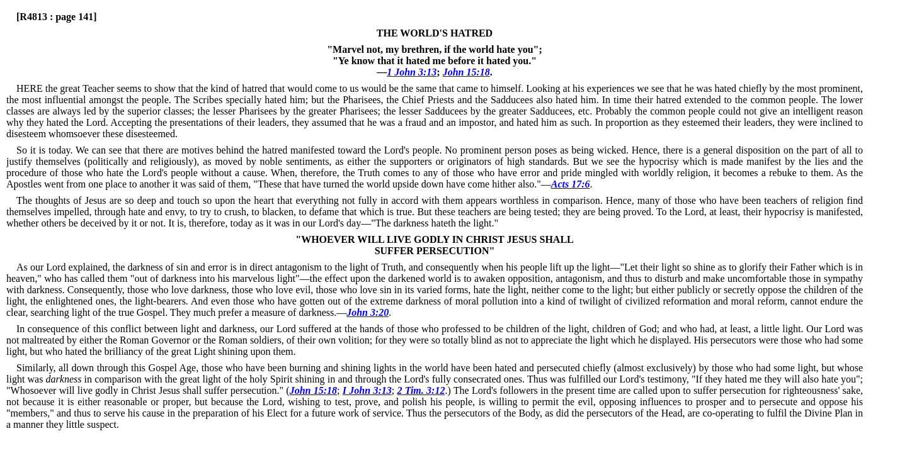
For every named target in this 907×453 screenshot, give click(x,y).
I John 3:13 (367, 390)
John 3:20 (367, 312)
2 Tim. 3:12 (421, 390)
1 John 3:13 (411, 72)
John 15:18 (466, 72)
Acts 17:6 (570, 184)
